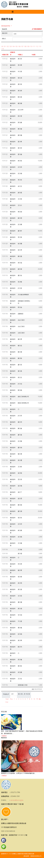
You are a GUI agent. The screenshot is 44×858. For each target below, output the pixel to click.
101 (4, 46)
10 (34, 699)
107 (22, 46)
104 (13, 46)
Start (7, 699)
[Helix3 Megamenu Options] (13, 12)
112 (37, 46)
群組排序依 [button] (5, 26)
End (7, 702)
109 (28, 46)
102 (7, 46)
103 (10, 46)
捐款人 (20, 55)
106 (19, 46)
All (2, 46)
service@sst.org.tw (16, 800)
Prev (11, 699)
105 (16, 46)
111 (34, 46)
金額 (33, 55)
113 (40, 46)
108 (25, 46)
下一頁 (38, 699)
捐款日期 (5, 55)
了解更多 (4, 736)
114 (2, 49)
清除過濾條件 (37, 29)
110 (31, 46)
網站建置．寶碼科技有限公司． (33, 856)
